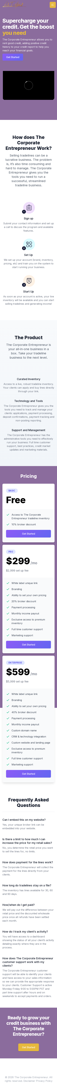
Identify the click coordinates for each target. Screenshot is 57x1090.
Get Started (12, 57)
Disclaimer (29, 1080)
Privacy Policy (44, 1080)
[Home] (14, 5)
